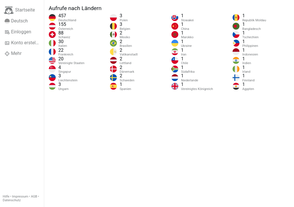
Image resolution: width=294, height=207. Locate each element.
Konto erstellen (23, 43)
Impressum (20, 196)
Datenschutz (12, 200)
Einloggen (18, 32)
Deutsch (16, 21)
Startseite (19, 10)
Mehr (13, 53)
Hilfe (6, 196)
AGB (34, 196)
